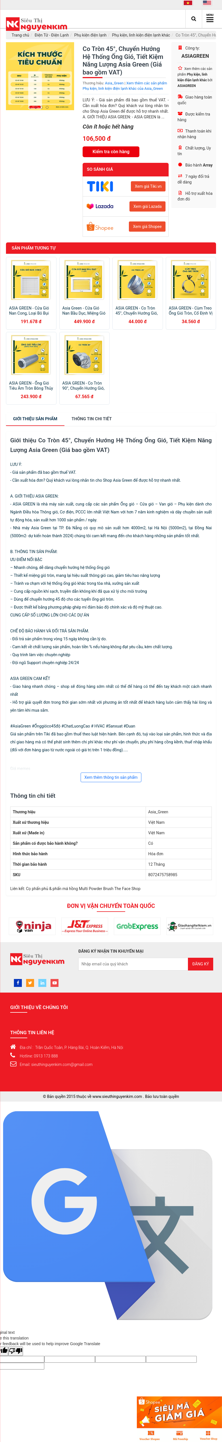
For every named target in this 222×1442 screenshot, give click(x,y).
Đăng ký (200, 964)
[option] (40, 76)
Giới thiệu (35, 418)
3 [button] (43, 107)
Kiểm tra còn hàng (111, 151)
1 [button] (31, 107)
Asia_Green (114, 83)
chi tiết (92, 418)
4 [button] (48, 107)
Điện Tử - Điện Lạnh (52, 35)
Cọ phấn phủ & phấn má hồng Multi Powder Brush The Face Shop (83, 888)
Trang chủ (20, 35)
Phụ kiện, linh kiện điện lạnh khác (141, 35)
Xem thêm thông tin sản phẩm (110, 777)
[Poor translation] (15, 1351)
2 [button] (37, 107)
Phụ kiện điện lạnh (90, 35)
